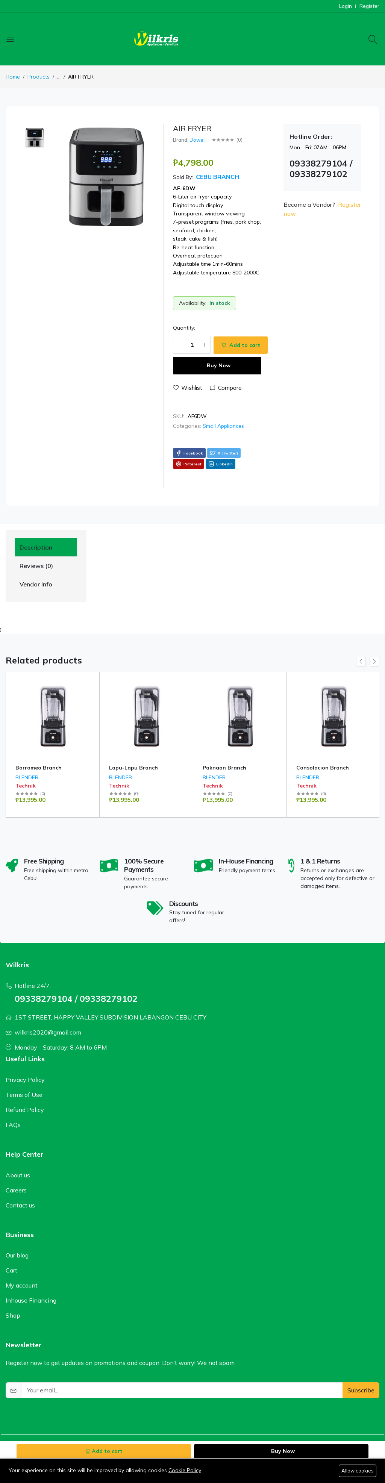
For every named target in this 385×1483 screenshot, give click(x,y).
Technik (25, 785)
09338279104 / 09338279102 (76, 998)
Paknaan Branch (224, 767)
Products (38, 76)
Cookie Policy (184, 1470)
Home (13, 76)
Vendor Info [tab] (36, 584)
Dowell (197, 140)
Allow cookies (357, 1471)
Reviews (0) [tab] (36, 566)
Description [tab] (36, 547)
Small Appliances (223, 426)
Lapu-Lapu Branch (133, 767)
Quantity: (184, 327)
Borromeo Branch (38, 767)
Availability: (192, 303)
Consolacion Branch (322, 767)
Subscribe (360, 1390)
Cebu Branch (216, 176)
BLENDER (26, 777)
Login (345, 6)
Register (369, 6)
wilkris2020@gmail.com (48, 1032)
